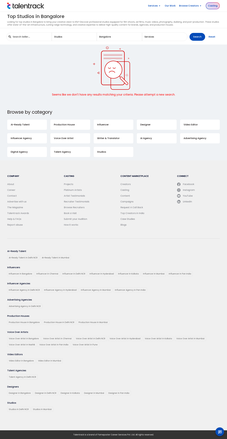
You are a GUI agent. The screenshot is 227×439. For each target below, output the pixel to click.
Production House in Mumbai (93, 322)
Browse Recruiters (74, 207)
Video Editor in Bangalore (21, 360)
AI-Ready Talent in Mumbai (55, 257)
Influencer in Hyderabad (102, 273)
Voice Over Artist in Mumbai (190, 338)
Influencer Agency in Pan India (130, 290)
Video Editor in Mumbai (49, 360)
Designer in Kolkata (70, 393)
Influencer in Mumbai (153, 273)
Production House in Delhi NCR (59, 322)
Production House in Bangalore (24, 322)
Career (11, 190)
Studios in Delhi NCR (19, 409)
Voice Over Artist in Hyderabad (125, 338)
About (10, 184)
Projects (68, 184)
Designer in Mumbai (94, 393)
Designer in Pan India (118, 393)
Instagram (186, 190)
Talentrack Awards (18, 213)
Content (125, 195)
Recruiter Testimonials (76, 201)
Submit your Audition (75, 219)
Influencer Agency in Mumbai (96, 290)
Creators (125, 184)
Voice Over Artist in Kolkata (158, 338)
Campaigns (126, 201)
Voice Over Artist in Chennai (57, 338)
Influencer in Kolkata (128, 273)
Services (154, 6)
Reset (212, 36)
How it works (71, 224)
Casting (212, 5)
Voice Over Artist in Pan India (53, 344)
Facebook (185, 184)
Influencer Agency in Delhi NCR (24, 290)
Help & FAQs (14, 219)
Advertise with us (16, 201)
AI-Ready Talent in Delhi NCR (23, 257)
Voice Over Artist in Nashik (22, 344)
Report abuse (15, 224)
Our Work (170, 5)
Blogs (123, 224)
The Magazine (15, 207)
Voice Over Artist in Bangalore (24, 338)
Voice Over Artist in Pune (85, 344)
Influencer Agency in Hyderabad (60, 290)
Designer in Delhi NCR (45, 393)
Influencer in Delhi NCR (74, 273)
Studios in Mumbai (42, 409)
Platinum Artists (73, 190)
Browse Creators (190, 6)
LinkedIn (184, 201)
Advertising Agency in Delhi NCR (25, 306)
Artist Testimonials (74, 195)
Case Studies (127, 219)
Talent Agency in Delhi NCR (22, 376)
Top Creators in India (132, 213)
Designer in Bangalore (20, 393)
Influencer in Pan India (180, 273)
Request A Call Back (131, 207)
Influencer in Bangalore (20, 273)
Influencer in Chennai (47, 273)
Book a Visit (70, 213)
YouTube (185, 196)
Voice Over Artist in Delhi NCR (90, 338)
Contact (12, 195)
